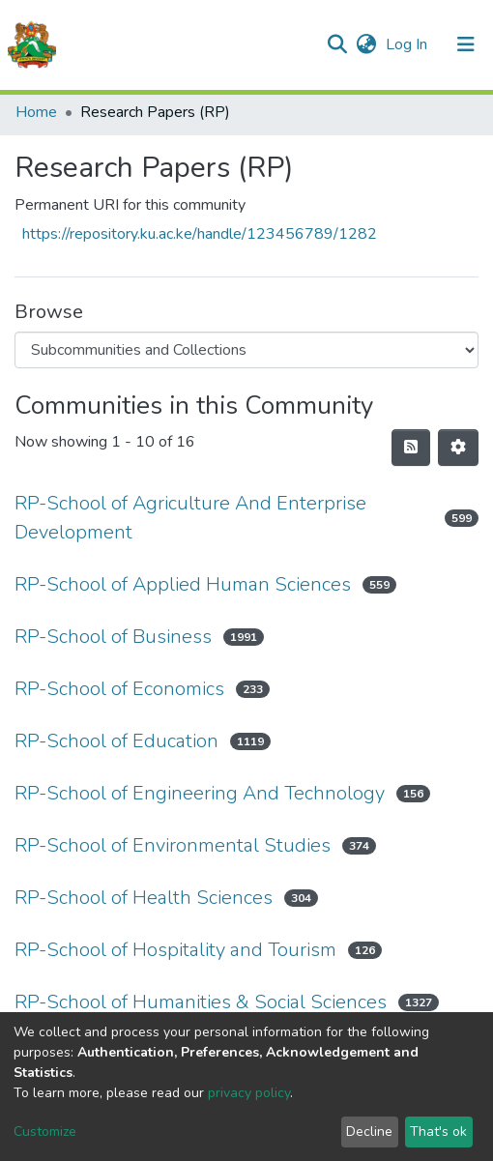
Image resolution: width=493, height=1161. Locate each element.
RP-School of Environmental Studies (172, 845)
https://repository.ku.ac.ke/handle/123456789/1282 (199, 234)
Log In (408, 44)
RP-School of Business (113, 637)
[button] (366, 44)
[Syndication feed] (411, 447)
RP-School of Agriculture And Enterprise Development (190, 517)
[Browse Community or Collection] (246, 350)
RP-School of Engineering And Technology (199, 793)
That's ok (438, 1131)
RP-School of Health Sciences (143, 898)
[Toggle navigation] (466, 44)
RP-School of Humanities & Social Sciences (200, 1002)
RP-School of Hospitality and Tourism (175, 950)
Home (36, 112)
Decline (369, 1131)
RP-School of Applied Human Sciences (182, 584)
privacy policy (249, 1093)
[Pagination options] (458, 447)
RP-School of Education (116, 741)
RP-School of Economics (119, 689)
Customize (45, 1131)
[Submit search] (337, 44)
